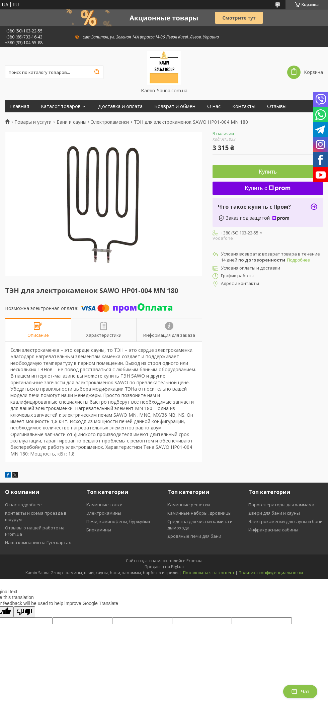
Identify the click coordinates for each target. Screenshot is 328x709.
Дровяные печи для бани (194, 536)
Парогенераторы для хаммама (281, 505)
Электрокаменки (110, 122)
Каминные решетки (188, 505)
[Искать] (96, 72)
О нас (214, 106)
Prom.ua (194, 561)
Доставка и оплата (120, 106)
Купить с (268, 188)
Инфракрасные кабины (273, 530)
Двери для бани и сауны (274, 513)
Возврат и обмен (174, 106)
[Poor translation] (24, 611)
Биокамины (98, 530)
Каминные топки (104, 505)
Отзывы (276, 106)
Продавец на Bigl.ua (164, 567)
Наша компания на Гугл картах (38, 542)
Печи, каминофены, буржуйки (118, 521)
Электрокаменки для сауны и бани (285, 521)
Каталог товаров (61, 106)
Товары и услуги (33, 122)
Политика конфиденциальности (271, 573)
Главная (19, 106)
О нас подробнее (23, 505)
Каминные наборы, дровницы (199, 513)
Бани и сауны (71, 122)
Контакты (243, 106)
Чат (300, 692)
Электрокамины (103, 513)
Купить (268, 172)
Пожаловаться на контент (208, 573)
